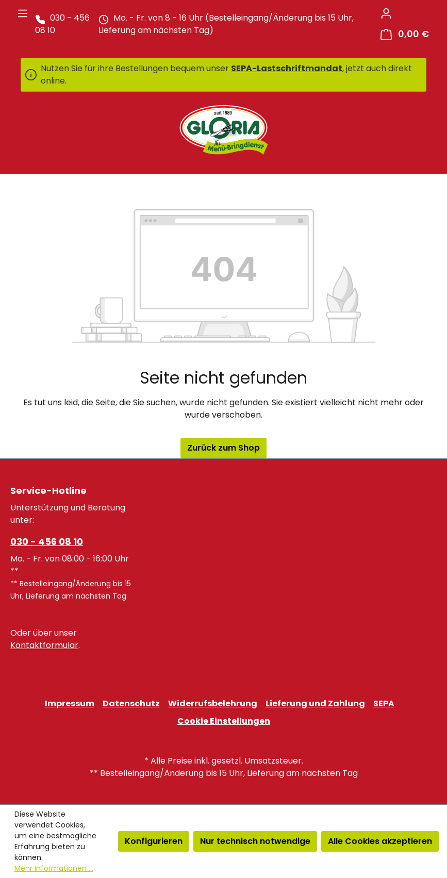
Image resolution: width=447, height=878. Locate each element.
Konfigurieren (154, 841)
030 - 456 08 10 (46, 541)
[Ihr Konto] (386, 13)
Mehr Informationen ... (53, 868)
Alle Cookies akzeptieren (380, 841)
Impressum (69, 703)
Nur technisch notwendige (255, 841)
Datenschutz (131, 703)
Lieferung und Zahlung (315, 703)
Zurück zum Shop (223, 448)
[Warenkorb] (405, 34)
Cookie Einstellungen (223, 721)
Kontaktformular (44, 645)
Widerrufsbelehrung (212, 703)
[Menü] (22, 13)
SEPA (383, 703)
